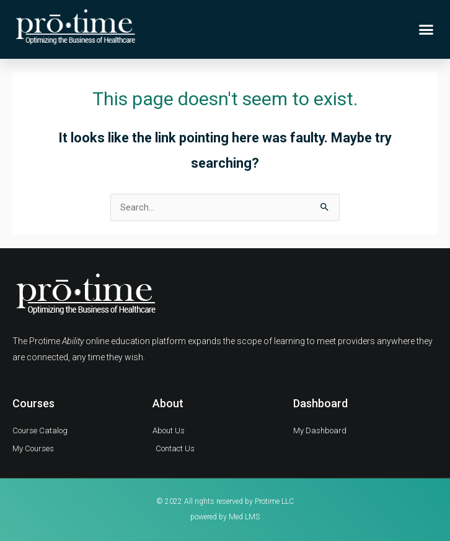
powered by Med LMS (225, 517)
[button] (426, 29)
